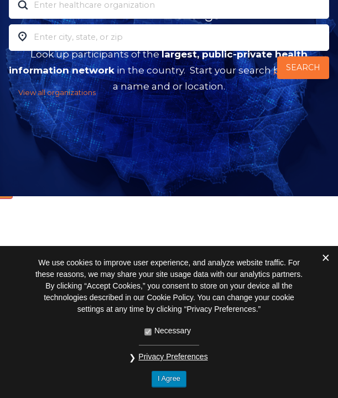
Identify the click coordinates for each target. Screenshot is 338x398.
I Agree (169, 378)
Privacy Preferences (172, 356)
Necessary (172, 330)
